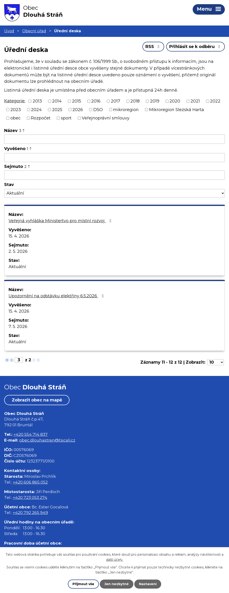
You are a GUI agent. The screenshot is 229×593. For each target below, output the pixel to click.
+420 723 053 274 (30, 497)
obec (15, 118)
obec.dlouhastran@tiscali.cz (47, 440)
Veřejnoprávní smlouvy (105, 118)
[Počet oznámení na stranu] (215, 362)
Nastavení (148, 584)
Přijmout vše (83, 584)
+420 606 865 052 (30, 482)
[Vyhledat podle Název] (114, 139)
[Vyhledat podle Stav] (114, 193)
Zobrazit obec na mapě (37, 400)
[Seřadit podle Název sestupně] (23, 131)
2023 (15, 109)
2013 (37, 101)
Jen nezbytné (116, 584)
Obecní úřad (34, 31)
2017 (115, 101)
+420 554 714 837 (30, 434)
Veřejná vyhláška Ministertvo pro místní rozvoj (61, 220)
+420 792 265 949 (30, 512)
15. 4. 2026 (19, 236)
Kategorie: (14, 100)
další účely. (114, 560)
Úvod (9, 31)
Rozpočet (40, 118)
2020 (174, 101)
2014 (57, 101)
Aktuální (17, 266)
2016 (95, 101)
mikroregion (126, 109)
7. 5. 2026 (18, 326)
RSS (153, 46)
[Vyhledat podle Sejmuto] (114, 175)
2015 (76, 101)
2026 (77, 109)
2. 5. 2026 (18, 251)
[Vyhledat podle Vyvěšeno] (114, 157)
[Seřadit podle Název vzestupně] (23, 130)
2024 (36, 109)
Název (12, 130)
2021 (195, 101)
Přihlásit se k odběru (195, 46)
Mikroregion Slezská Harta (176, 109)
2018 (135, 101)
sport (66, 118)
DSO (98, 109)
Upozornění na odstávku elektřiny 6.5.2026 (57, 295)
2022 (215, 101)
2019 (154, 101)
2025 (57, 109)
